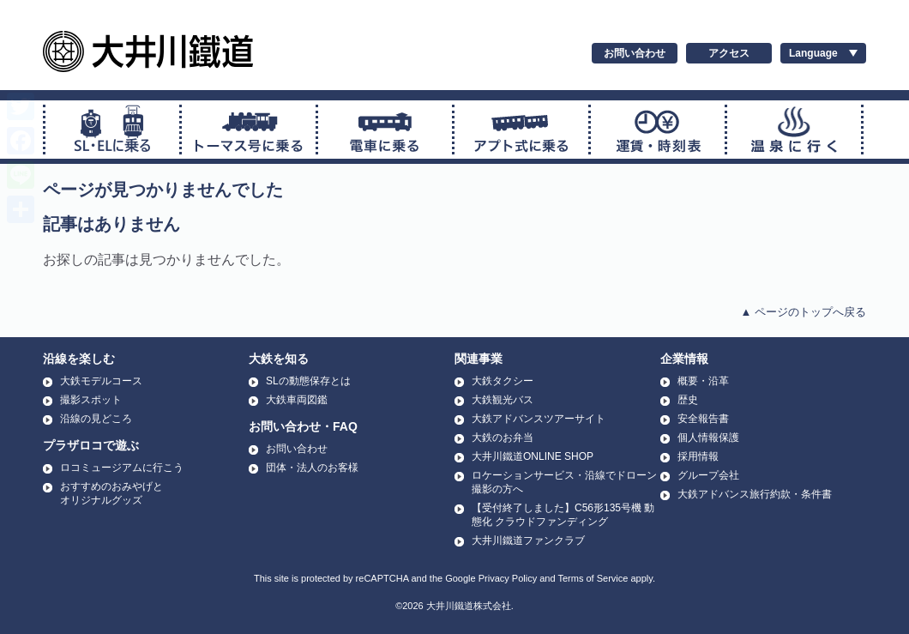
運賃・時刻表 (658, 129)
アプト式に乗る (521, 129)
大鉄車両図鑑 (297, 400)
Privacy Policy (508, 578)
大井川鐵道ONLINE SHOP (532, 456)
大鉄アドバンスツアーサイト (538, 419)
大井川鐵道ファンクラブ (528, 540)
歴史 (687, 400)
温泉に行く (794, 129)
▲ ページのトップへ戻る (803, 311)
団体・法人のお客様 (312, 468)
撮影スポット (91, 400)
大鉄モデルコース (101, 381)
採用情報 (698, 456)
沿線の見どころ (96, 419)
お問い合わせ (634, 53)
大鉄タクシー (502, 381)
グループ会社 (708, 475)
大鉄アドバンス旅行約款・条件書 (754, 494)
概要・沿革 (703, 381)
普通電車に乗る (385, 129)
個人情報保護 (708, 438)
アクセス (728, 53)
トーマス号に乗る (249, 129)
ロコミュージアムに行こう (122, 468)
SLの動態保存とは (308, 381)
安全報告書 (703, 419)
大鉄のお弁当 (502, 438)
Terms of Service (592, 578)
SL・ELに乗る (112, 129)
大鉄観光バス (502, 400)
